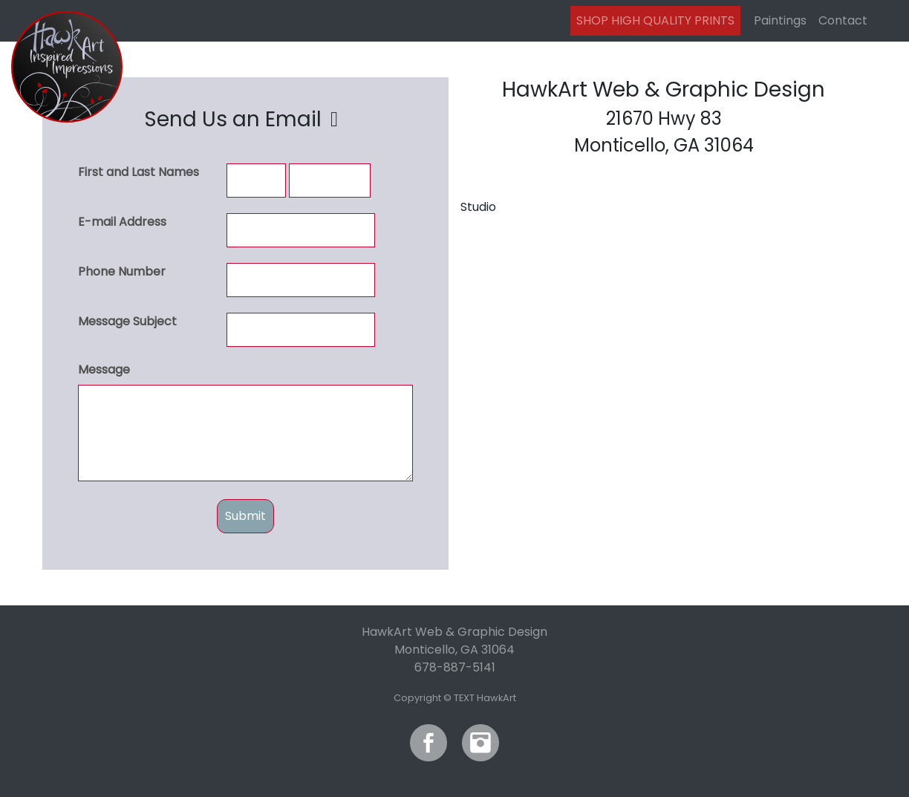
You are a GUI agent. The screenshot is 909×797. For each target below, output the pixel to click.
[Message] (245, 433)
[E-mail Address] (301, 230)
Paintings (780, 20)
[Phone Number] (301, 280)
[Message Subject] (301, 330)
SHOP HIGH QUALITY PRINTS (655, 20)
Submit (245, 515)
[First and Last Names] (256, 180)
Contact (842, 20)
